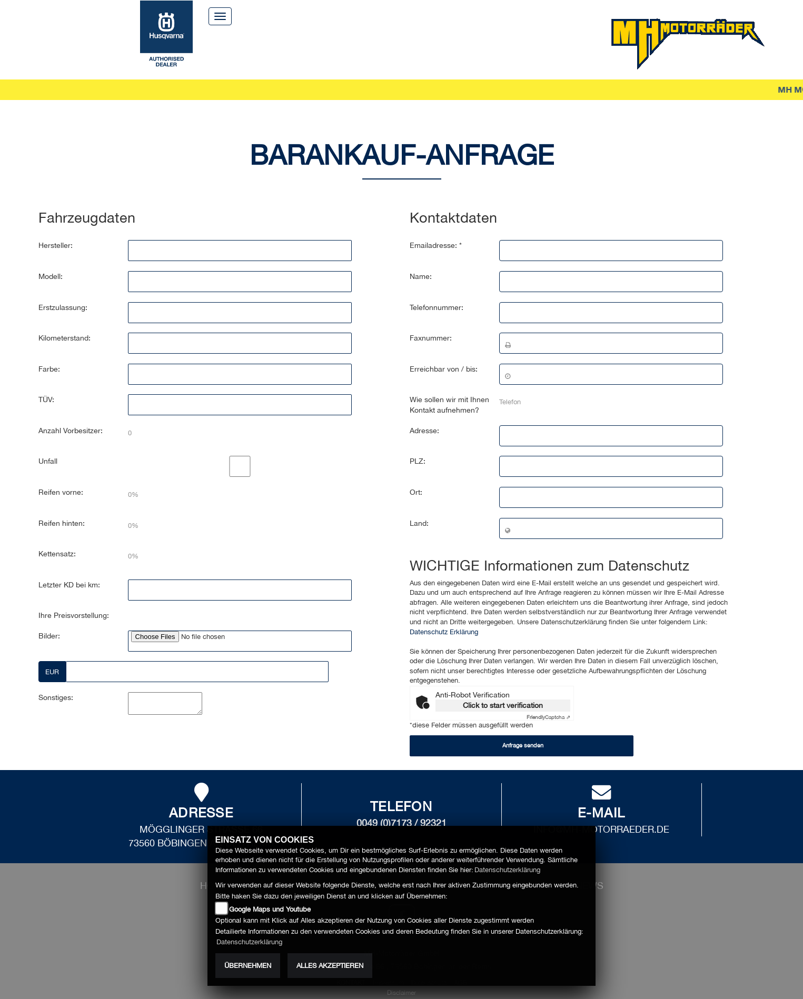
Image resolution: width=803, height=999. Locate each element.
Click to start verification (503, 690)
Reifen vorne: (60, 477)
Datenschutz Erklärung (444, 617)
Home (347, 15)
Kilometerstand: (64, 323)
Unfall (47, 446)
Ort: (416, 477)
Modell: (50, 261)
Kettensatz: (57, 539)
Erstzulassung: (62, 292)
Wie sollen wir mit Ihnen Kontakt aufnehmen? (449, 390)
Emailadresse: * (436, 230)
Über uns (396, 15)
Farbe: (49, 354)
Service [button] (325, 47)
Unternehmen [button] (445, 47)
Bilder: (49, 621)
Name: (421, 261)
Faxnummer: (431, 323)
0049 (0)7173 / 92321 (401, 807)
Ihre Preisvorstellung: (73, 600)
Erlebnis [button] (513, 47)
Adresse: (424, 416)
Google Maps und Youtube (270, 909)
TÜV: (46, 385)
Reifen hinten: (61, 508)
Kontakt (450, 15)
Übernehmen (247, 966)
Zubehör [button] (377, 47)
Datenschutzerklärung (507, 870)
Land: (419, 508)
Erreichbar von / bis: (444, 354)
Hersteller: (55, 230)
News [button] (559, 47)
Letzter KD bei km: (69, 569)
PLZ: (417, 446)
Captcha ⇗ (548, 702)
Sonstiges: (55, 682)
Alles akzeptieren (329, 966)
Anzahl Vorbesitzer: (70, 416)
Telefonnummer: (436, 292)
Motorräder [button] (263, 47)
